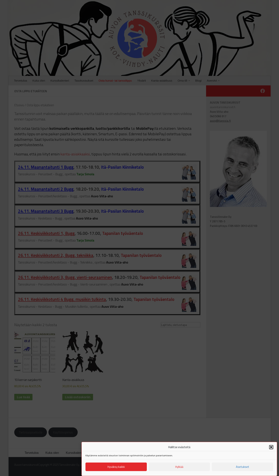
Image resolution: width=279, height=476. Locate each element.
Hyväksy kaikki (116, 470)
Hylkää (179, 470)
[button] (271, 450)
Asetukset (242, 470)
